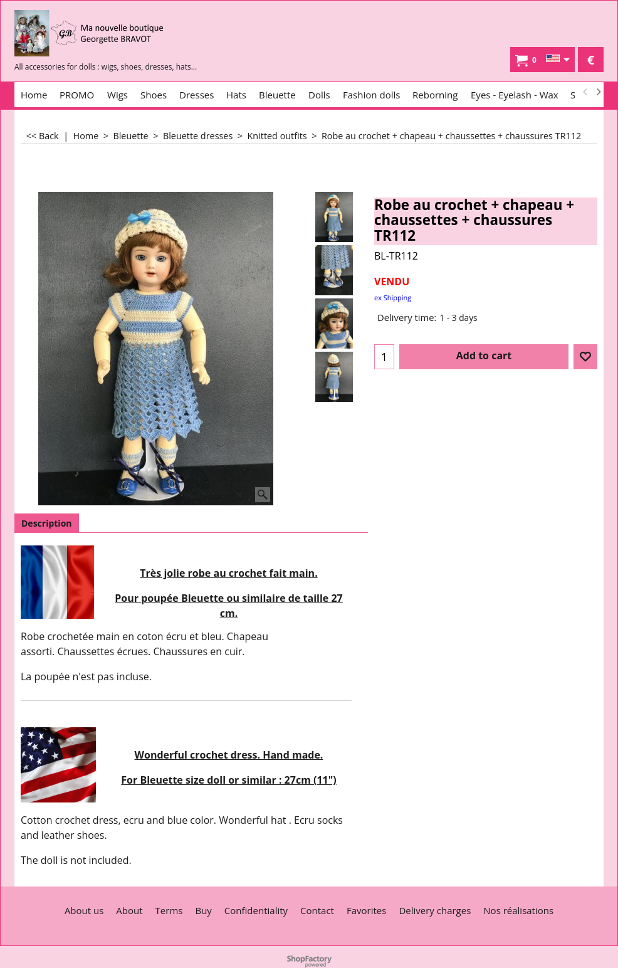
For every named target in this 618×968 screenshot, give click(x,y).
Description (46, 523)
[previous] (585, 92)
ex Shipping (392, 297)
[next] (598, 92)
